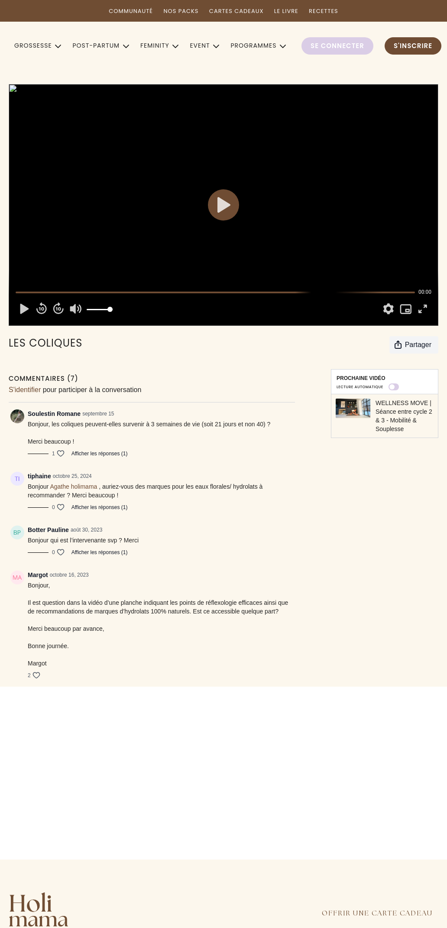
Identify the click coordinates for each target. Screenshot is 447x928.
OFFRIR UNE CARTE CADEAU (377, 913)
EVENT (204, 45)
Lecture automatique (368, 386)
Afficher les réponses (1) (99, 454)
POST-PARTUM (100, 45)
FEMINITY (159, 45)
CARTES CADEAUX (236, 11)
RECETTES (323, 11)
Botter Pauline (48, 529)
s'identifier (25, 389)
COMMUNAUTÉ (131, 11)
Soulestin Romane (54, 413)
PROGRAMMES (258, 45)
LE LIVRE (286, 11)
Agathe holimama (73, 486)
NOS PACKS (180, 11)
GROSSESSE (37, 45)
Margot (38, 574)
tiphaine (39, 476)
